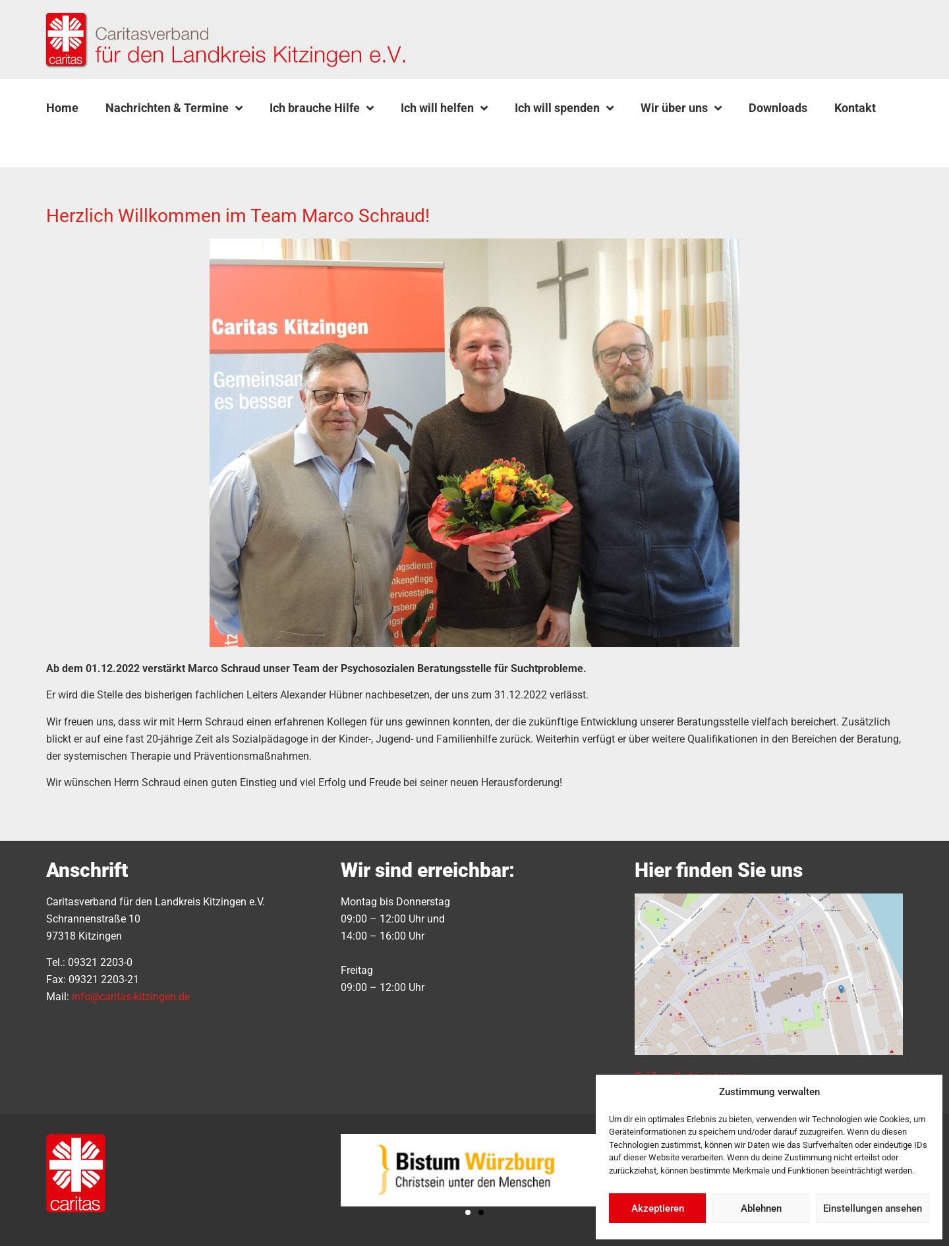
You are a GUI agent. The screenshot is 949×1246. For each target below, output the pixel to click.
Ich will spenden (564, 108)
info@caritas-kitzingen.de (131, 996)
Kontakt (855, 108)
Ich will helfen (444, 108)
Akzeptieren (657, 1208)
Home (62, 108)
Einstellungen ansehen (872, 1208)
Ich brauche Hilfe (322, 108)
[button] (80, 139)
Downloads (778, 108)
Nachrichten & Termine (174, 108)
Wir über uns (681, 108)
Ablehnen (761, 1208)
